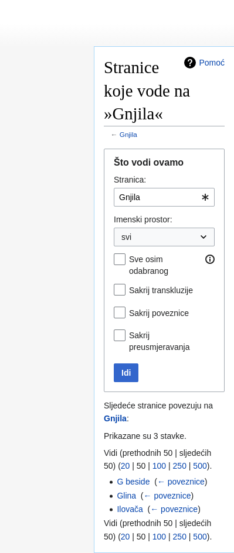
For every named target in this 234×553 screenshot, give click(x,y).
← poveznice (181, 481)
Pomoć (212, 62)
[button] (210, 259)
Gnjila (128, 134)
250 (179, 465)
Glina (126, 495)
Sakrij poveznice (159, 313)
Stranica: (130, 179)
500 (199, 465)
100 (159, 465)
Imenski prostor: (143, 219)
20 (125, 465)
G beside (133, 481)
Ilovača (130, 509)
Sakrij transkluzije (161, 290)
